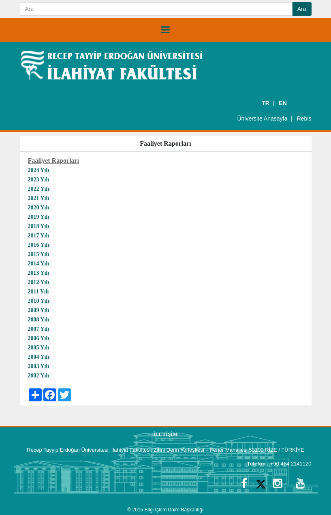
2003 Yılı (38, 366)
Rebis (304, 118)
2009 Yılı (38, 310)
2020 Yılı (38, 208)
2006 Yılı (38, 338)
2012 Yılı (38, 282)
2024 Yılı (38, 170)
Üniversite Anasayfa (262, 118)
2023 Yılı (38, 180)
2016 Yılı (39, 245)
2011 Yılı (38, 292)
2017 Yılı (38, 236)
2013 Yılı (38, 273)
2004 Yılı (38, 357)
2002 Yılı (38, 376)
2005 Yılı (38, 348)
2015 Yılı (39, 254)
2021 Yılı (38, 198)
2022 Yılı (38, 189)
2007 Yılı (38, 329)
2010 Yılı (38, 301)
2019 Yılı (38, 217)
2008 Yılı (38, 320)
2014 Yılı (39, 264)
